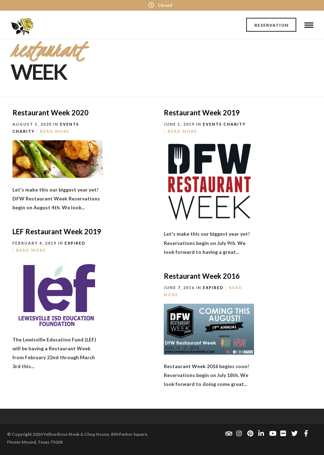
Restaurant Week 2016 (202, 276)
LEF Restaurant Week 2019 (56, 231)
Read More (55, 131)
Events (69, 124)
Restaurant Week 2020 (50, 112)
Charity (23, 131)
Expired (75, 243)
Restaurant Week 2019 (202, 112)
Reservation (271, 25)
